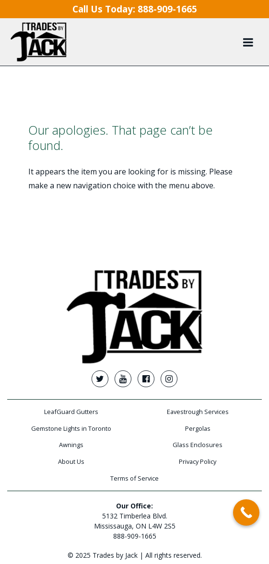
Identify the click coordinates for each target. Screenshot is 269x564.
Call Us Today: (134, 8)
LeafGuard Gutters (71, 411)
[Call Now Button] (246, 512)
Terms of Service (134, 478)
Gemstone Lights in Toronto (71, 428)
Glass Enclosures (197, 444)
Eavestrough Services (198, 411)
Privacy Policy (197, 461)
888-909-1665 (134, 536)
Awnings (71, 444)
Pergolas (198, 428)
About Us (71, 461)
